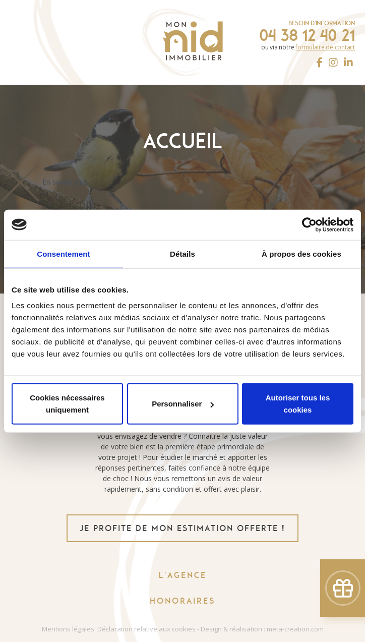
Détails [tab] (182, 253)
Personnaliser (183, 403)
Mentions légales (68, 628)
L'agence (183, 575)
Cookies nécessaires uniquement (67, 403)
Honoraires (182, 601)
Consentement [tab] (63, 253)
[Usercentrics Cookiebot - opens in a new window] (309, 224)
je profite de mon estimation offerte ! (182, 528)
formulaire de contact (325, 47)
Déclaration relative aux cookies (146, 628)
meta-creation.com (295, 628)
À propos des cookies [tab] (301, 253)
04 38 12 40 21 (307, 35)
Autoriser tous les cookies (298, 403)
